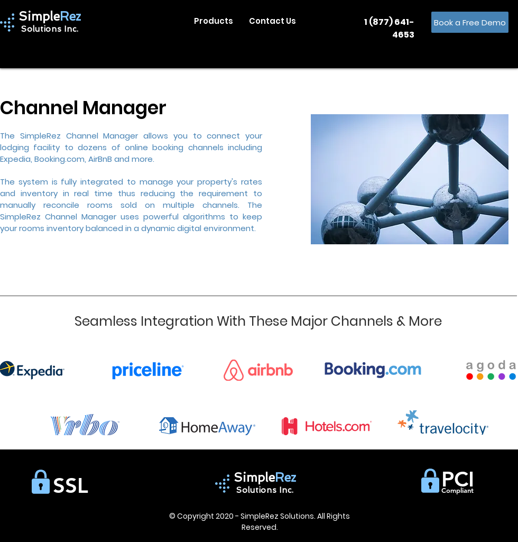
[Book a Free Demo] (469, 22)
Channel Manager (83, 108)
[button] (213, 21)
